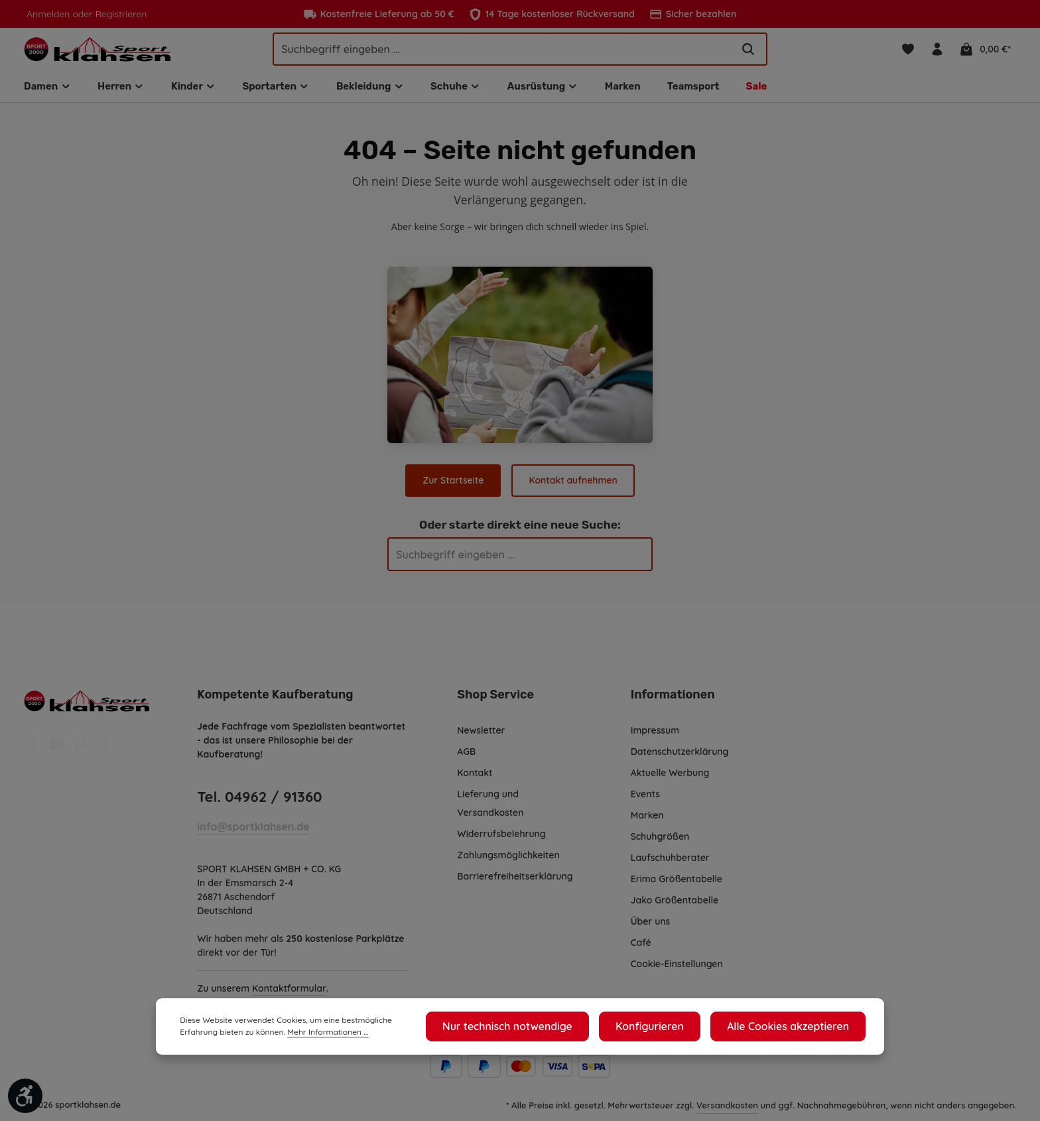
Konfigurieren (673, 1029)
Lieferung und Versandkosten (490, 810)
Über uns (651, 928)
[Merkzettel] (907, 52)
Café (641, 950)
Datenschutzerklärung (679, 759)
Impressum (656, 737)
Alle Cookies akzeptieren (797, 1029)
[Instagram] (101, 755)
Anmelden (47, 14)
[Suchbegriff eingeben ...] (502, 52)
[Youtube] (57, 755)
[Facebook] (35, 755)
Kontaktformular (289, 995)
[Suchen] (748, 52)
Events (646, 801)
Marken (647, 822)
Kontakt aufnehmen (572, 487)
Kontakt (474, 780)
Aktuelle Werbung (670, 780)
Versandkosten (728, 1112)
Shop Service (495, 701)
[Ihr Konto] (938, 52)
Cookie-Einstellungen (678, 971)
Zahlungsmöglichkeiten (508, 862)
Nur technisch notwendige (546, 1029)
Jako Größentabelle (674, 907)
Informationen (670, 701)
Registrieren (117, 14)
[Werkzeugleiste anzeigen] (25, 1096)
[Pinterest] (80, 755)
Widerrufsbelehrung (501, 841)
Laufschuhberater (670, 865)
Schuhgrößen (660, 843)
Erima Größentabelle (676, 886)
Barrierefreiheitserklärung (514, 883)
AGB (467, 759)
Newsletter (480, 737)
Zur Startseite (454, 487)
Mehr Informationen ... (259, 1036)
